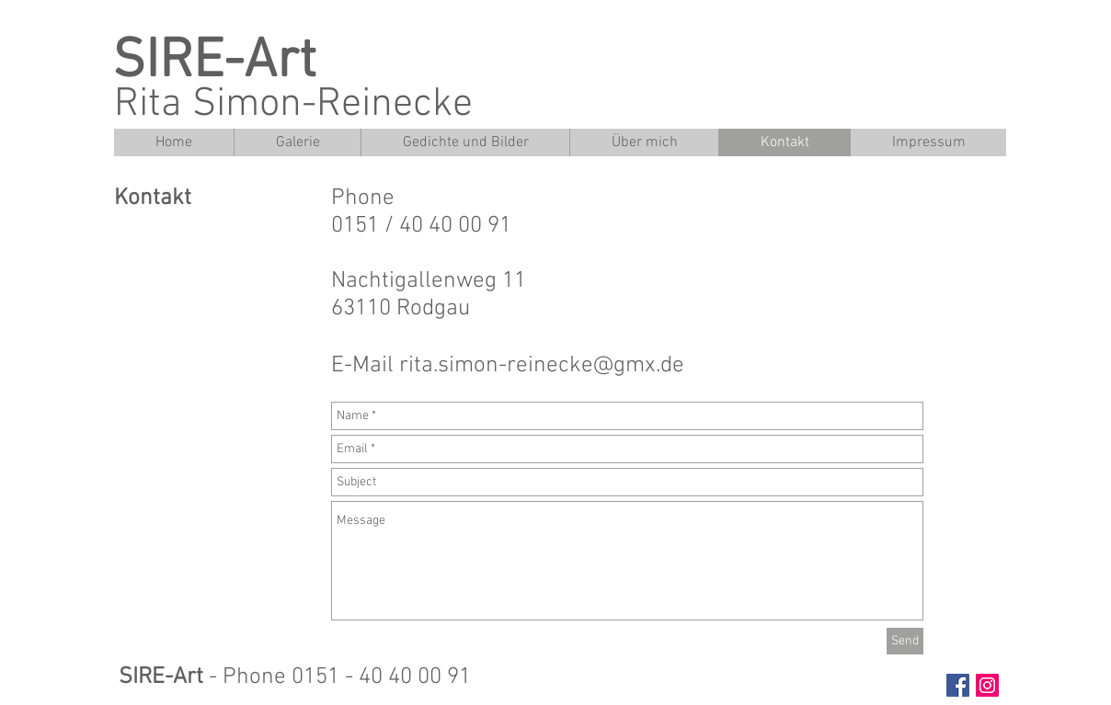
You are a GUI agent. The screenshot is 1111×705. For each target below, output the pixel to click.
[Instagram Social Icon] (987, 685)
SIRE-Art (214, 62)
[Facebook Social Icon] (957, 685)
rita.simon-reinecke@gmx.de (541, 366)
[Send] (905, 641)
